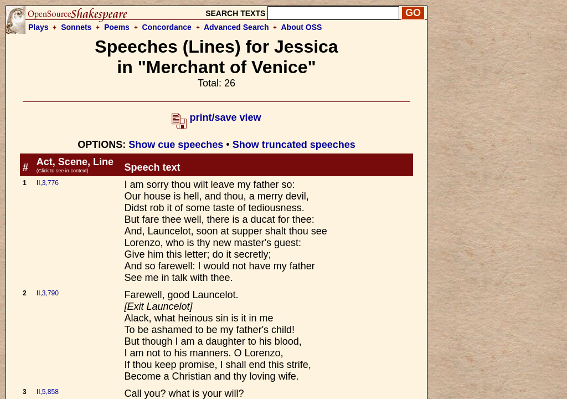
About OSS (301, 27)
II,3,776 (48, 183)
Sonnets (76, 27)
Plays (38, 27)
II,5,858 (48, 392)
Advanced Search (236, 27)
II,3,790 (48, 293)
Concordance (166, 27)
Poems (117, 27)
